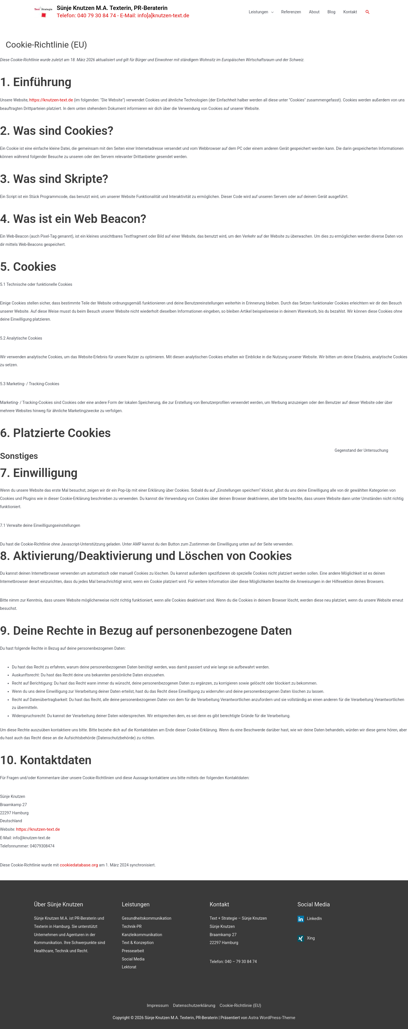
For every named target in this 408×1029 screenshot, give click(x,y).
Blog (331, 12)
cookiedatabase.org (77, 863)
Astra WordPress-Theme (271, 1015)
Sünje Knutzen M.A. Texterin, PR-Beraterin (120, 8)
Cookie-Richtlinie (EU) (237, 1003)
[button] (367, 12)
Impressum (162, 1003)
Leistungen (258, 12)
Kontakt (350, 12)
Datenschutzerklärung (195, 1003)
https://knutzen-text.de (49, 100)
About (314, 12)
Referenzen (291, 12)
